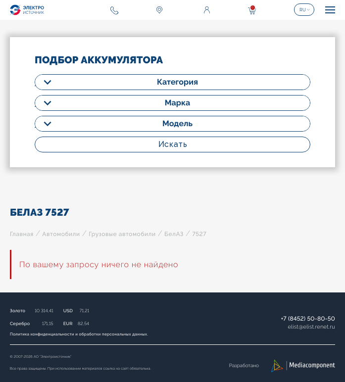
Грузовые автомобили (122, 234)
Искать (172, 144)
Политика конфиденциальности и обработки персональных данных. (79, 334)
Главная (22, 234)
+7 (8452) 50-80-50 (308, 318)
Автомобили (61, 234)
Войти (207, 9)
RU (302, 9)
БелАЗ (174, 234)
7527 (199, 234)
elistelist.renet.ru (311, 327)
